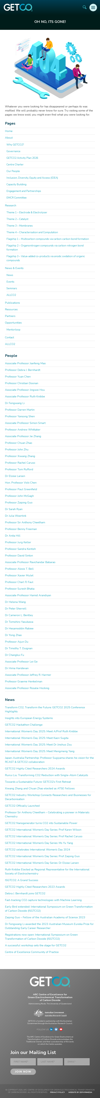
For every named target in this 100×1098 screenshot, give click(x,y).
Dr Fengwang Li (15, 403)
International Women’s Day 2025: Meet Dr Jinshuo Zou (38, 744)
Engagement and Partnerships (23, 191)
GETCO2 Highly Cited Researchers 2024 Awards (35, 768)
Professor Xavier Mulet (19, 575)
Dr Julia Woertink (15, 516)
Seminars (11, 288)
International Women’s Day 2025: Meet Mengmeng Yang (40, 751)
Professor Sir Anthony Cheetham (25, 522)
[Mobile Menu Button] (93, 7)
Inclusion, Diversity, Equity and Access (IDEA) (32, 178)
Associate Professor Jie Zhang (23, 436)
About (9, 137)
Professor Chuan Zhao (18, 443)
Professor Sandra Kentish (20, 549)
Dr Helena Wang (15, 602)
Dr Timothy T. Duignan (18, 648)
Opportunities (13, 322)
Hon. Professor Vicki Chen (21, 482)
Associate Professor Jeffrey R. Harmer (28, 675)
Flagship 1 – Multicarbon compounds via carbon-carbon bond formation (47, 239)
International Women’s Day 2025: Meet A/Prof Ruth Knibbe (41, 731)
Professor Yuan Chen (18, 376)
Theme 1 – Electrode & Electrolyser (26, 212)
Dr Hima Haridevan (17, 668)
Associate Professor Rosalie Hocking (27, 688)
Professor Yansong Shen (20, 416)
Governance (13, 151)
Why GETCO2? (15, 144)
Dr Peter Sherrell (15, 608)
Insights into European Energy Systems (29, 718)
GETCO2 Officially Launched (22, 806)
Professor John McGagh (19, 496)
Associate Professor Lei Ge (21, 661)
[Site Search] (84, 7)
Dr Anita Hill (12, 535)
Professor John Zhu (17, 449)
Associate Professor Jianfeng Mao (25, 363)
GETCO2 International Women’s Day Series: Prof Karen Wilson (43, 830)
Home (9, 131)
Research (10, 205)
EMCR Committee (16, 197)
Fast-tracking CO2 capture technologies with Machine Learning (43, 900)
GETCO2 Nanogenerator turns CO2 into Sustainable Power (41, 823)
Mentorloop (13, 329)
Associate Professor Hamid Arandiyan (28, 595)
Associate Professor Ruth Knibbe (25, 396)
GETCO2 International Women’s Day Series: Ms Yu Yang (39, 843)
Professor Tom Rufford (19, 469)
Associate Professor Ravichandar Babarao (30, 562)
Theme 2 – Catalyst (17, 219)
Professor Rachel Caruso (20, 463)
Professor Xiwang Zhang (20, 456)
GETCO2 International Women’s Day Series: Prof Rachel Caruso (43, 836)
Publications (12, 303)
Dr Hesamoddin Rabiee (19, 628)
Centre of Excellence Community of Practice (32, 952)
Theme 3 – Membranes (19, 225)
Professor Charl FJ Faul (19, 582)
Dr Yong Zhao (13, 635)
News (9, 275)
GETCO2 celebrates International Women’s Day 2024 (37, 849)
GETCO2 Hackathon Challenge (24, 725)
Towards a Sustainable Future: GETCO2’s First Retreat (38, 782)
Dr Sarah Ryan (13, 509)
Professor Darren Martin (20, 410)
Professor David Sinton (19, 555)
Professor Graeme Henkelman (23, 681)
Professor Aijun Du (16, 642)
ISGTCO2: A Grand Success (21, 880)
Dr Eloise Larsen (15, 476)
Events (10, 282)
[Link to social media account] (51, 1030)
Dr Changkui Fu (14, 655)
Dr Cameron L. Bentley (19, 615)
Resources (11, 309)
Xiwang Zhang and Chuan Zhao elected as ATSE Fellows (40, 788)
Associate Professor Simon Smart (25, 423)
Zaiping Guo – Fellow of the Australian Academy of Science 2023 (45, 917)
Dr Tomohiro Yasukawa (19, 622)
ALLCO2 (11, 295)
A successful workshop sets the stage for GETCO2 (35, 945)
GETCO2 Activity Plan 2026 (22, 158)
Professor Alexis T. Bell (19, 569)
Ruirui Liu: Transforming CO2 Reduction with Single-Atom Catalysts (46, 775)
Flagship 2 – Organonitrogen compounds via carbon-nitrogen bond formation (45, 247)
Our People (13, 171)
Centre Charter (15, 164)
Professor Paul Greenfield (21, 489)
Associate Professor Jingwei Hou (25, 390)
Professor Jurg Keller (18, 542)
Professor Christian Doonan (21, 383)
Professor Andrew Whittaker (22, 429)
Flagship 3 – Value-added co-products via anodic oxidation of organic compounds (45, 258)
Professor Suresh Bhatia (19, 589)
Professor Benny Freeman (21, 529)
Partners (10, 316)
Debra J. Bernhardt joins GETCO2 (25, 893)
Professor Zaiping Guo (18, 502)
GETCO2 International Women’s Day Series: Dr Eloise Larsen (42, 863)
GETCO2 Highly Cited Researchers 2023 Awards (35, 887)
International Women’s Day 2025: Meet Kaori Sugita (36, 738)
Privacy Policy (57, 1092)
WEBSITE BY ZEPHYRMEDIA (80, 1092)
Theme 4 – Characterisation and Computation (32, 232)
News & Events (14, 268)
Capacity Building (16, 184)
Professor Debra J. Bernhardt (22, 370)
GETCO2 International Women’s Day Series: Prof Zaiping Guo (42, 856)
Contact (9, 337)
